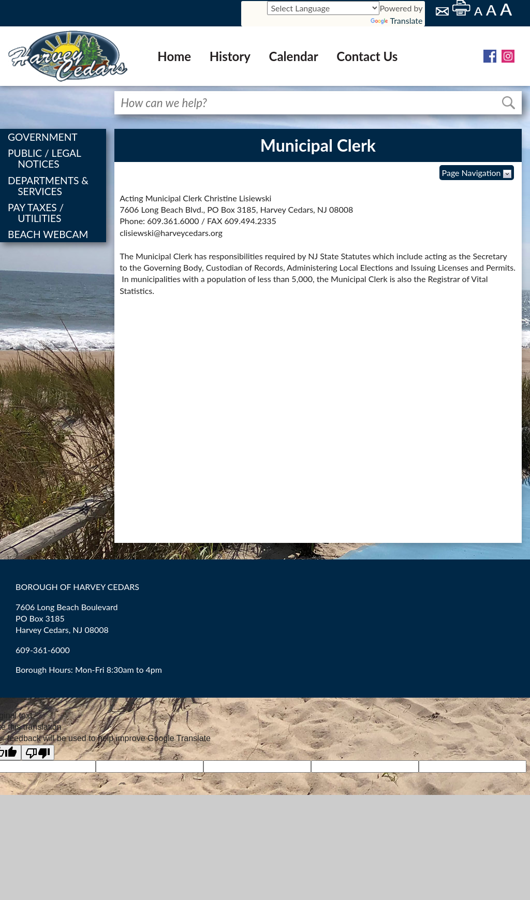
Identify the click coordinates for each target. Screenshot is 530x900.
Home (174, 56)
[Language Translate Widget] (323, 8)
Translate (396, 20)
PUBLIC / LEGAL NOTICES (45, 158)
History (230, 56)
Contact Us (367, 56)
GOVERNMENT (43, 137)
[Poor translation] (37, 752)
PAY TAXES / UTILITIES (37, 212)
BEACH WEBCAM (49, 234)
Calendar (293, 56)
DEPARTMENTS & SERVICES (49, 185)
